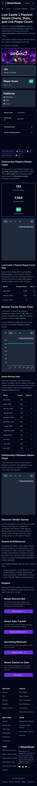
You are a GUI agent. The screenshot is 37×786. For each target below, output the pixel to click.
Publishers (6, 737)
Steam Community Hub (24, 577)
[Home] (2, 9)
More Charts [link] (7, 155)
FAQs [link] (18, 155)
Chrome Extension (9, 750)
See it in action (18, 611)
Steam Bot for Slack (9, 758)
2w (5, 221)
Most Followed (24, 700)
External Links (18, 127)
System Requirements (18, 132)
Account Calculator (9, 766)
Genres (5, 721)
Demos (5, 700)
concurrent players (9, 33)
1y (15, 221)
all (20, 221)
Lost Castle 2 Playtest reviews (18, 325)
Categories (6, 725)
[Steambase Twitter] (26, 766)
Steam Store (27, 572)
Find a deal (18, 675)
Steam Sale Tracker (26, 721)
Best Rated (23, 692)
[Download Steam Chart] (32, 221)
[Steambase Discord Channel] (20, 766)
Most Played (24, 696)
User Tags (6, 729)
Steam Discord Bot (9, 754)
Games (8, 9)
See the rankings (18, 652)
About (24, 782)
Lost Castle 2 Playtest (20, 9)
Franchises (6, 741)
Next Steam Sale (8, 762)
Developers (6, 733)
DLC (4, 696)
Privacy (4, 782)
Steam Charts (7, 708)
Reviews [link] (20, 151)
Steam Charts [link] (8, 151)
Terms (11, 782)
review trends (22, 33)
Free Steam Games (26, 731)
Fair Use (17, 782)
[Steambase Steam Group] (23, 766)
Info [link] (29, 151)
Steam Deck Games (26, 712)
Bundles (5, 704)
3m (10, 221)
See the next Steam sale (18, 632)
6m (11, 333)
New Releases (24, 704)
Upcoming (23, 708)
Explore (5, 770)
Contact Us (31, 782)
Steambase (22, 751)
